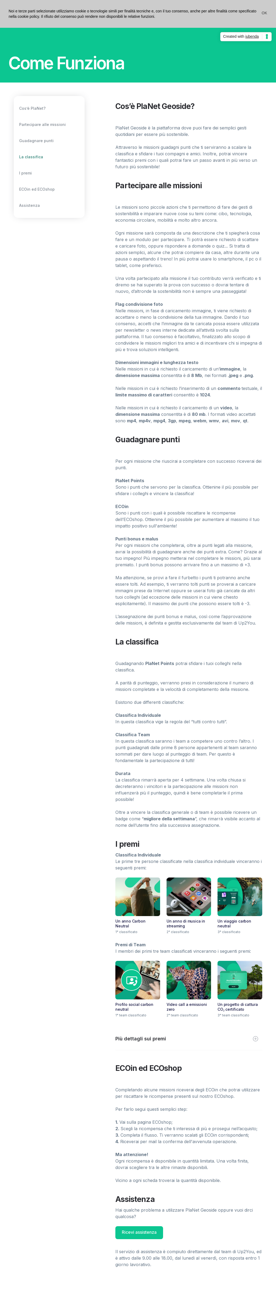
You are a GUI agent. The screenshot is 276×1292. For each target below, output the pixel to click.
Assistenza (29, 205)
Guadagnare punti (36, 140)
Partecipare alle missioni (42, 124)
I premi (25, 173)
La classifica (31, 157)
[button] (264, 13)
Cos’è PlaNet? (32, 108)
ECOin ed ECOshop (37, 189)
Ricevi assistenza (139, 1232)
